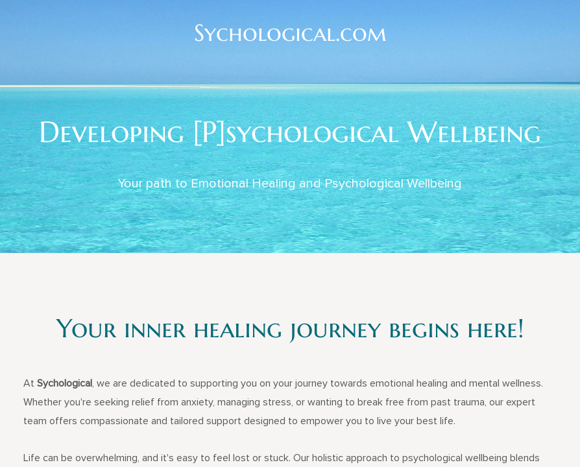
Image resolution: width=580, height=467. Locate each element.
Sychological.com (290, 32)
